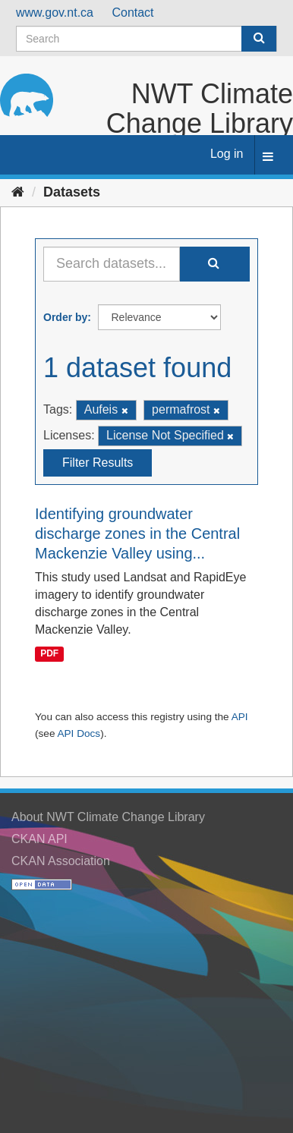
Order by (65, 317)
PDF (49, 654)
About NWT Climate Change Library (108, 816)
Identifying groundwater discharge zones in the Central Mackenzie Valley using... (137, 533)
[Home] (17, 192)
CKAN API (39, 838)
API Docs (78, 733)
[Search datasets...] (111, 264)
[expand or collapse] (268, 157)
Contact (132, 12)
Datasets (71, 192)
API (240, 716)
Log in (227, 153)
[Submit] (258, 39)
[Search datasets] (146, 39)
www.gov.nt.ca (54, 12)
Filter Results (97, 462)
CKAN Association (60, 860)
